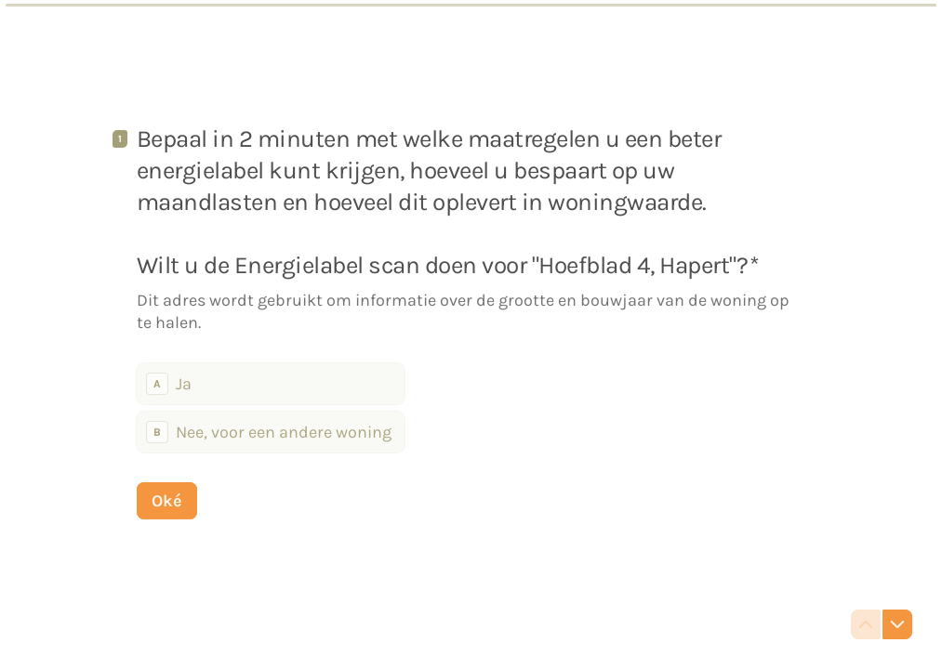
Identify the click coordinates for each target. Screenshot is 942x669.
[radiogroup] (271, 407)
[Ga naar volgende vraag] (897, 624)
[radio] (271, 382)
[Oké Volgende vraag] (167, 499)
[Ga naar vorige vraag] (866, 624)
